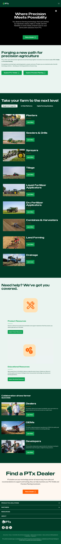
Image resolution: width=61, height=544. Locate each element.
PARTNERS (30, 507)
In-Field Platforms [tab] (26, 106)
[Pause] (56, 11)
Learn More (30, 122)
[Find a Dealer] (30, 492)
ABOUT (3, 516)
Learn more (30, 262)
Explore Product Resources (15, 332)
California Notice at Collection (36, 534)
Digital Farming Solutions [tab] (45, 106)
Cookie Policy (27, 536)
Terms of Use (5, 534)
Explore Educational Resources (16, 379)
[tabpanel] (30, 191)
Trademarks (33, 536)
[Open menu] (59, 3)
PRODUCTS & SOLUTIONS (30, 503)
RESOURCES (5, 511)
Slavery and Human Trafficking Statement (50, 534)
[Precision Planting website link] (35, 73)
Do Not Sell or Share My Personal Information (21, 534)
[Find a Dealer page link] (30, 37)
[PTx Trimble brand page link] (11, 73)
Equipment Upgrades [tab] (9, 106)
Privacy (10, 534)
